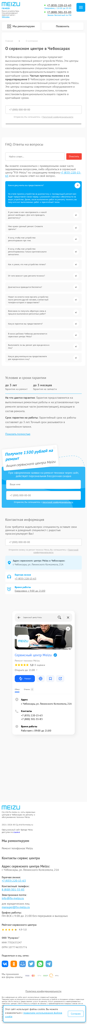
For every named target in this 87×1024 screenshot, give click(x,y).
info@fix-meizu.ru (13, 898)
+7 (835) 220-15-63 (59, 5)
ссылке (16, 832)
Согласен (76, 1013)
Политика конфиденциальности (43, 991)
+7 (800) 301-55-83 (59, 12)
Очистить (74, 156)
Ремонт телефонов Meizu (17, 848)
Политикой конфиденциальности (57, 117)
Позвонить (62, 26)
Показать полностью (17, 434)
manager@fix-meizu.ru (16, 907)
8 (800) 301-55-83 (13, 889)
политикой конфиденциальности (57, 502)
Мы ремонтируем (21, 26)
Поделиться (5, 964)
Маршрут (25, 678)
